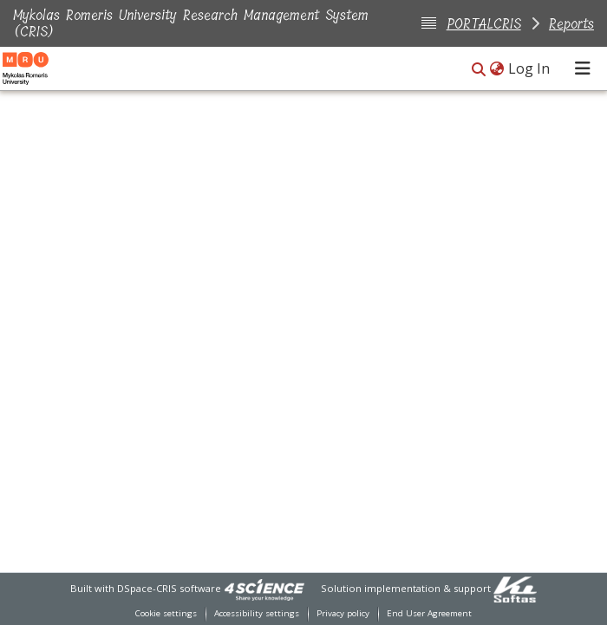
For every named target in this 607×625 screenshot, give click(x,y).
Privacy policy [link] (343, 613)
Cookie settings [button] (166, 613)
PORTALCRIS (484, 24)
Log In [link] (530, 68)
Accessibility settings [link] (256, 613)
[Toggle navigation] (582, 68)
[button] (478, 70)
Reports (571, 24)
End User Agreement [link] (429, 613)
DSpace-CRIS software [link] (169, 588)
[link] (264, 588)
